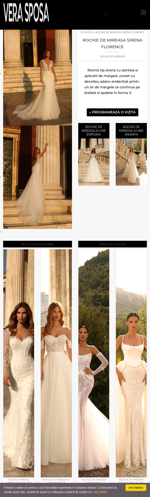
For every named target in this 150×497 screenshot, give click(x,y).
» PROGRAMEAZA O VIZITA (112, 112)
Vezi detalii (100, 492)
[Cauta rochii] (105, 14)
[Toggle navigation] (143, 12)
